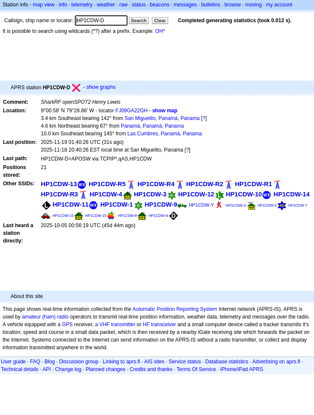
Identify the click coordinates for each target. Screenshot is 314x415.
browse (232, 5)
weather (106, 5)
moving (253, 5)
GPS (67, 324)
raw (123, 5)
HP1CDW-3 (150, 194)
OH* (160, 31)
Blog (49, 362)
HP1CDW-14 (292, 194)
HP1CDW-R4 (156, 184)
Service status (185, 362)
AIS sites (154, 362)
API (46, 369)
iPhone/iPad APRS (241, 369)
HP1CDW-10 (244, 194)
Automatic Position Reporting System (174, 309)
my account (279, 5)
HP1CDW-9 (161, 204)
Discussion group (78, 362)
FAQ (35, 362)
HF (146, 324)
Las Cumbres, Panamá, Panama (164, 134)
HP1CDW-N (158, 215)
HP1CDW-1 (117, 204)
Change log (68, 369)
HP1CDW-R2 (204, 184)
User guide (13, 362)
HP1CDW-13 (59, 184)
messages (185, 5)
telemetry (81, 5)
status (138, 5)
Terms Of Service (196, 369)
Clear (160, 20)
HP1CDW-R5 (107, 184)
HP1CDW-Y (201, 205)
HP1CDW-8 (127, 215)
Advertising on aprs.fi (276, 362)
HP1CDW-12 (196, 194)
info (63, 5)
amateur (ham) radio (45, 317)
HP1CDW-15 (63, 215)
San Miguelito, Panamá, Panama (161, 118)
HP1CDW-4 (106, 194)
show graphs (101, 87)
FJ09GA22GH (132, 111)
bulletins (210, 5)
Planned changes (105, 369)
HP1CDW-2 (235, 205)
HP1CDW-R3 (59, 194)
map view (44, 5)
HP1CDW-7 (297, 205)
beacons (159, 5)
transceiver (163, 324)
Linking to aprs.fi (121, 362)
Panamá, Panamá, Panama (152, 126)
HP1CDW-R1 (253, 184)
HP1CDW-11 (71, 204)
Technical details (20, 369)
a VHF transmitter (115, 324)
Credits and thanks (151, 369)
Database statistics (227, 362)
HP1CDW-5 (267, 205)
